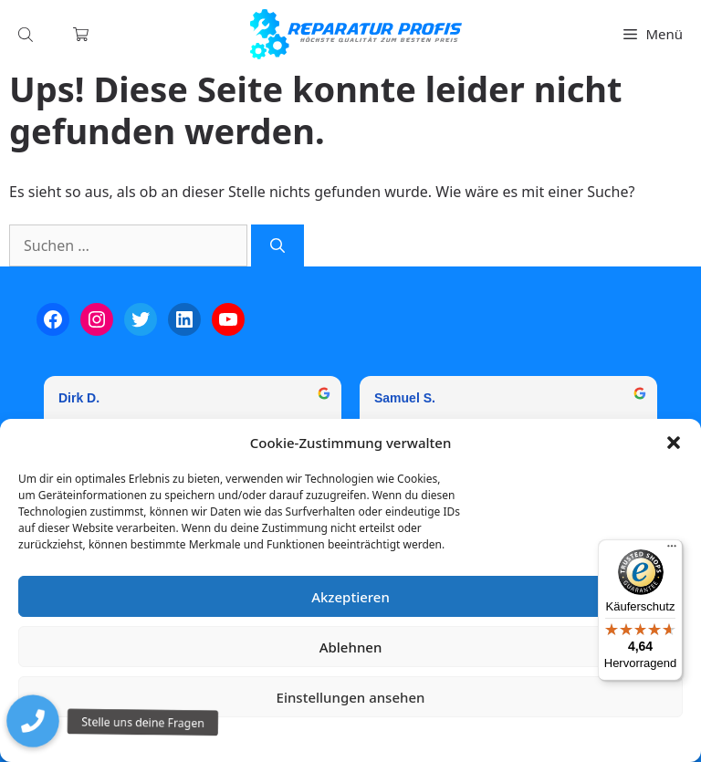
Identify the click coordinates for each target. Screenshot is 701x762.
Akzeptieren (350, 597)
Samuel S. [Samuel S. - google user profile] (404, 398)
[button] (673, 442)
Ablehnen (350, 647)
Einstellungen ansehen (351, 697)
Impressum (459, 738)
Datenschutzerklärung (364, 738)
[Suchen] (277, 245)
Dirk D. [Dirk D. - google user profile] (78, 398)
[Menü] (672, 550)
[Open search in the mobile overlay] (27, 34)
